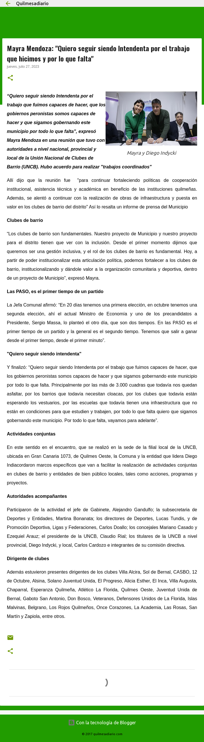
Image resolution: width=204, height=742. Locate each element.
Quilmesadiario (32, 3)
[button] (10, 78)
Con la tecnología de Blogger (102, 722)
